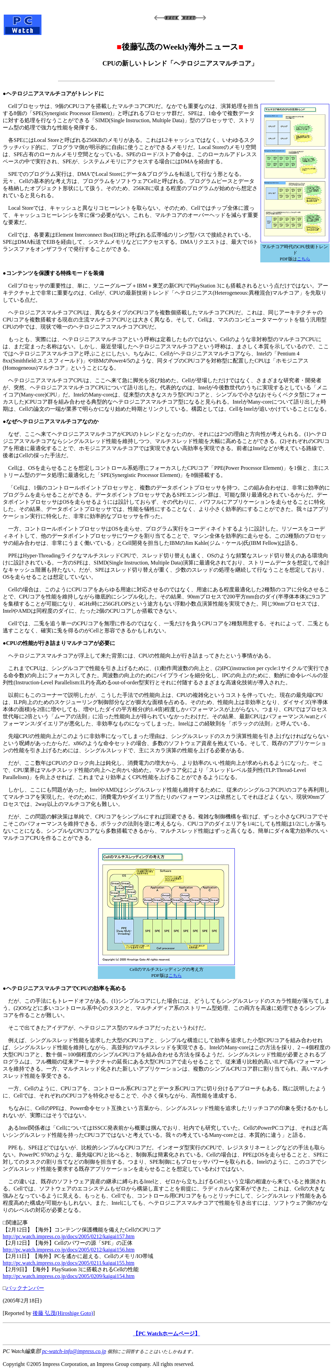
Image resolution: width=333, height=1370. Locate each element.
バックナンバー (25, 1288)
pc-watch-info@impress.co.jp (74, 1351)
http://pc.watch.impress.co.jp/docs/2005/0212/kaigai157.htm (69, 1236)
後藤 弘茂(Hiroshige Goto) (63, 1313)
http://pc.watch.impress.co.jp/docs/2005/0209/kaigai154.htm (69, 1276)
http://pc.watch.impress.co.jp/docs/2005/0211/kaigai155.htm (68, 1263)
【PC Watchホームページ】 (166, 1333)
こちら (303, 258)
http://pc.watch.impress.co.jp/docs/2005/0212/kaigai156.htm (69, 1250)
